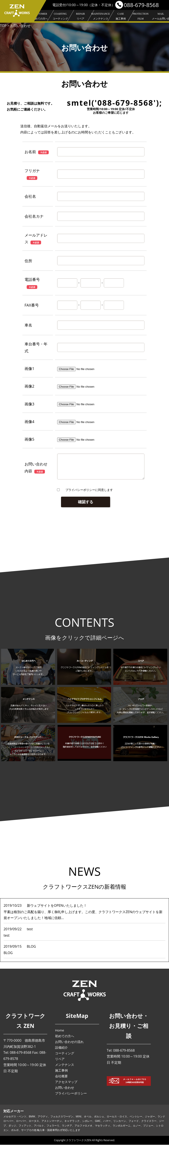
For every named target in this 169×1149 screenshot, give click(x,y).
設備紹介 (61, 1052)
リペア (80, 16)
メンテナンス (100, 16)
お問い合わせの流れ (69, 1046)
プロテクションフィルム (141, 21)
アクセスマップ (66, 1086)
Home (59, 1034)
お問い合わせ (64, 1092)
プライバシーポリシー (71, 1097)
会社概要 (61, 1080)
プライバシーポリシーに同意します (89, 494)
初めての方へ (40, 16)
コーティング (60, 16)
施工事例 (120, 16)
